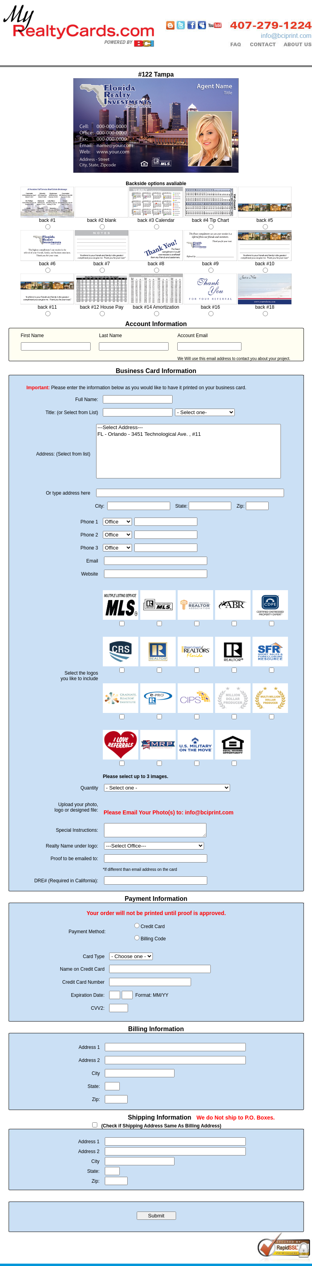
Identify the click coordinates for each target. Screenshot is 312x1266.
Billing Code (153, 941)
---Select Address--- (188, 427)
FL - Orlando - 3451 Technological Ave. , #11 (188, 434)
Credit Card (153, 929)
